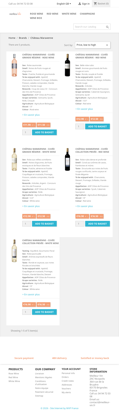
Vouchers (66, 388)
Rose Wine (14, 373)
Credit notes (68, 380)
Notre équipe (41, 388)
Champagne (87, 13)
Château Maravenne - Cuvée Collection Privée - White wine (40, 242)
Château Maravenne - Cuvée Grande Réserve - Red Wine (91, 56)
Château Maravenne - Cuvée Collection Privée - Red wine (92, 150)
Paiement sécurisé (44, 391)
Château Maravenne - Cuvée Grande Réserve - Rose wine (38, 56)
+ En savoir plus (31, 114)
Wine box (36, 18)
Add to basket (44, 132)
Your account (71, 369)
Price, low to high (93, 45)
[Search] (91, 27)
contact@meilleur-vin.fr (100, 404)
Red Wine (13, 377)
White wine (69, 13)
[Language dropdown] (64, 4)
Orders (65, 377)
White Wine (14, 381)
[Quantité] (26, 132)
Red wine (52, 13)
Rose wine (36, 13)
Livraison (39, 373)
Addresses (67, 384)
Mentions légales (43, 377)
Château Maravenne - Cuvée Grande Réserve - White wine (39, 150)
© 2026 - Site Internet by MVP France (59, 408)
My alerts (66, 392)
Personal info (68, 373)
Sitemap (39, 395)
